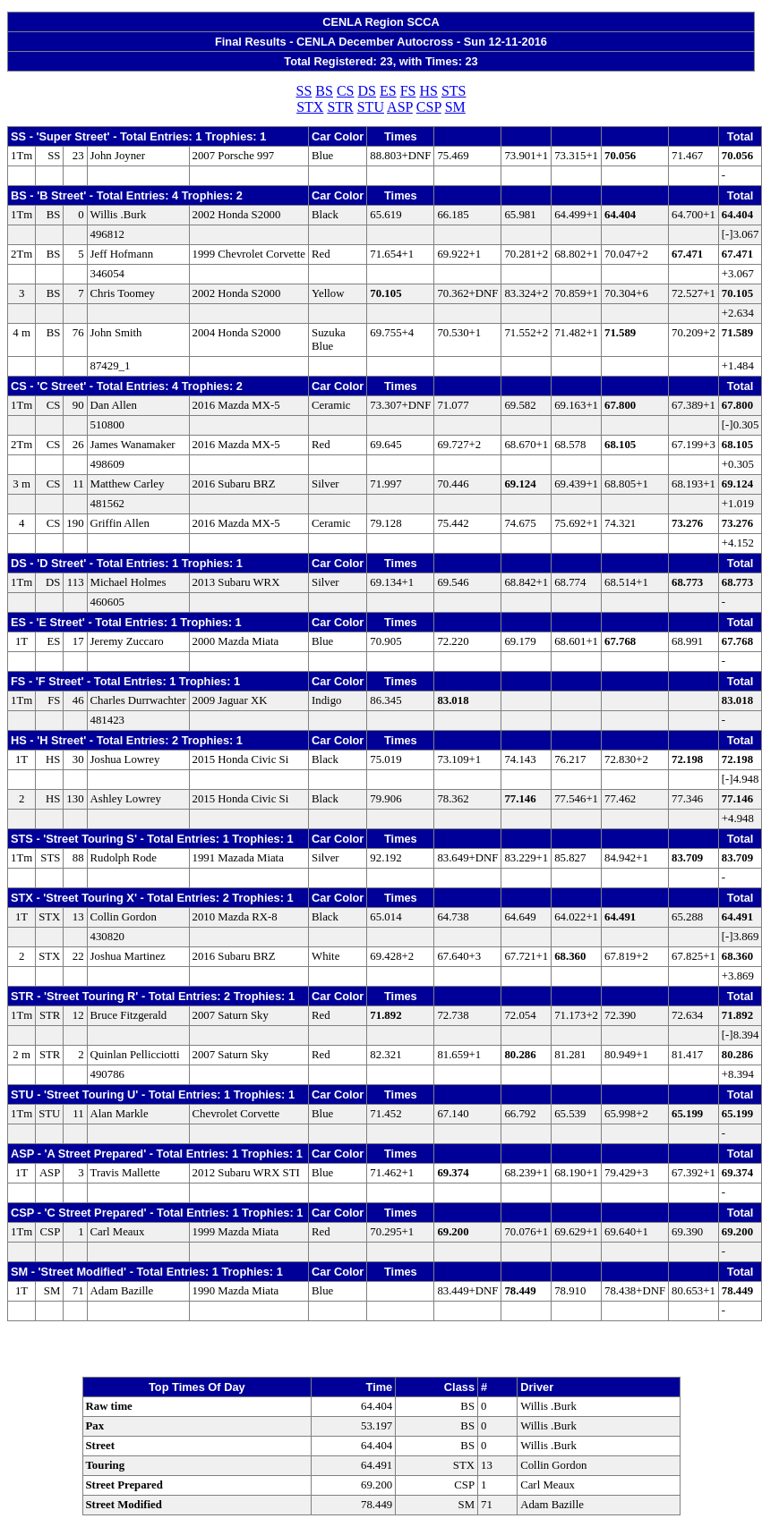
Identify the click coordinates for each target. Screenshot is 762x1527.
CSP (428, 107)
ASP (400, 107)
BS (324, 90)
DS (367, 90)
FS (408, 90)
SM (455, 107)
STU (370, 107)
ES (388, 90)
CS (346, 90)
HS (428, 90)
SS (304, 90)
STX (309, 107)
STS (454, 90)
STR (340, 107)
